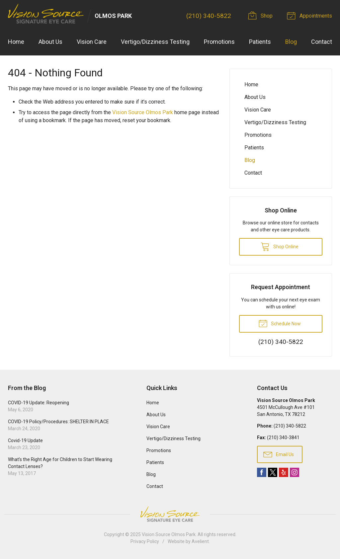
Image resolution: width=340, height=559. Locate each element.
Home (16, 41)
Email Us (278, 454)
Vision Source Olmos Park (142, 112)
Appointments (310, 15)
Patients (260, 41)
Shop (261, 15)
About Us (50, 41)
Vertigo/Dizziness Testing (155, 41)
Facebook (261, 472)
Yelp (283, 472)
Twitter (272, 472)
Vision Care (92, 41)
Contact (321, 41)
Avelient (200, 541)
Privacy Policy (144, 541)
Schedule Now (279, 323)
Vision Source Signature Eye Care (170, 514)
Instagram (294, 472)
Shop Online (279, 246)
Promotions (219, 41)
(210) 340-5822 (208, 16)
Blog (291, 41)
